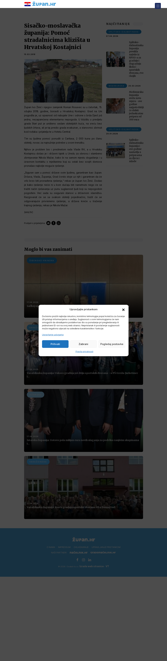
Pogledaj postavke (111, 344)
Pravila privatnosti (84, 351)
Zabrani (83, 344)
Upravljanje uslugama (53, 334)
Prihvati (55, 344)
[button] (123, 309)
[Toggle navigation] (158, 6)
